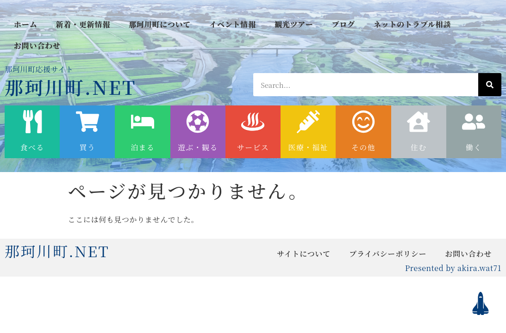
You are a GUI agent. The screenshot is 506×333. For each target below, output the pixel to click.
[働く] (473, 121)
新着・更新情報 (83, 24)
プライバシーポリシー (387, 253)
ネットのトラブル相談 (412, 24)
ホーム (25, 24)
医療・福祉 (308, 147)
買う (88, 147)
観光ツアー (294, 24)
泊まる (143, 147)
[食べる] (32, 121)
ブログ (343, 24)
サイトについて (304, 253)
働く (474, 147)
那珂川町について (160, 24)
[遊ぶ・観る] (197, 121)
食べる (32, 147)
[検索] (489, 84)
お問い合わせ (37, 45)
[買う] (87, 121)
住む (419, 147)
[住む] (418, 121)
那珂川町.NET (71, 87)
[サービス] (252, 121)
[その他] (363, 121)
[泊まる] (142, 121)
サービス (253, 147)
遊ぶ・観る (198, 147)
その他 (363, 147)
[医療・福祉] (308, 121)
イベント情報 (232, 24)
